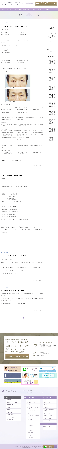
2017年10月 (51, 136)
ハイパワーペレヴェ (31, 410)
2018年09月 (51, 123)
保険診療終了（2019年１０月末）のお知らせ (12, 290)
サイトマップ (10, 419)
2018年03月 (51, 130)
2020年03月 (51, 103)
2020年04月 (51, 102)
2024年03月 (51, 62)
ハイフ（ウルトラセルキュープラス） (33, 408)
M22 (28, 427)
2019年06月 (51, 113)
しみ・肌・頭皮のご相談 (47, 397)
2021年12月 (51, 81)
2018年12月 (51, 120)
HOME (3, 9)
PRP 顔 (29, 413)
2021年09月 (51, 85)
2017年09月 (51, 137)
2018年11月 (51, 121)
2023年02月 (51, 70)
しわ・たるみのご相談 (29, 397)
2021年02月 (51, 90)
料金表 (54, 9)
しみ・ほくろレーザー (48, 420)
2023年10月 (51, 64)
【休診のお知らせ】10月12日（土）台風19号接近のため (15, 255)
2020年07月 (51, 98)
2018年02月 (51, 131)
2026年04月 (51, 59)
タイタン (29, 435)
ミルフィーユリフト (31, 404)
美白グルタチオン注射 (48, 418)
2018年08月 (51, 124)
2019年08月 (51, 111)
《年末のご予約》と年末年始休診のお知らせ (12, 175)
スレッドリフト (31, 399)
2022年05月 (51, 77)
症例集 (47, 9)
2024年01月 (51, 63)
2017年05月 (51, 140)
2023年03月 (51, 69)
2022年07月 (51, 76)
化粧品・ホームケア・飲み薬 (50, 415)
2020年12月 (51, 93)
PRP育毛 (46, 407)
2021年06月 (51, 87)
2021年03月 (51, 89)
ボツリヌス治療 (31, 425)
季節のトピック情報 (11, 412)
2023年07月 (51, 67)
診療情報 (9, 399)
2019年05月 (51, 114)
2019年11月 (51, 107)
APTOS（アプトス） (32, 402)
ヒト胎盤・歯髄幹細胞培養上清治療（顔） (33, 416)
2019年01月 (51, 119)
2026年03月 (51, 60)
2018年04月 (51, 129)
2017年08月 (51, 138)
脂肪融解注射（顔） (31, 432)
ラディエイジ (30, 430)
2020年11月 (51, 94)
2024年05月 (51, 61)
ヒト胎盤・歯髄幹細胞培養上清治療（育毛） (50, 410)
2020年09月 (51, 96)
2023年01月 (51, 71)
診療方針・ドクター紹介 (12, 402)
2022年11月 (51, 72)
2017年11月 (51, 135)
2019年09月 (51, 110)
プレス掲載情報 (10, 417)
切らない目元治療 (31, 437)
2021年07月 (51, 86)
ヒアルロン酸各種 (31, 422)
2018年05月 (51, 128)
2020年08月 (51, 97)
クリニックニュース (11, 414)
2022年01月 (51, 80)
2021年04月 (51, 88)
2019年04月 (51, 115)
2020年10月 (51, 95)
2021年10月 (51, 84)
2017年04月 (51, 141)
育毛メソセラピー (47, 413)
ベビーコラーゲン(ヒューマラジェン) (33, 420)
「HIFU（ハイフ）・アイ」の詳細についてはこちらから (13, 160)
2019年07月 (51, 112)
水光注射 (46, 404)
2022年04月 (51, 78)
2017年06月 (51, 139)
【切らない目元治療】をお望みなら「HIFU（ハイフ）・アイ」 (17, 26)
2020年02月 (51, 104)
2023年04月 (51, 68)
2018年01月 (51, 132)
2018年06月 (51, 127)
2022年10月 (51, 73)
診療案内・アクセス (11, 404)
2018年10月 (51, 122)
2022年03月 (51, 79)
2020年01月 (51, 105)
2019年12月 (51, 106)
